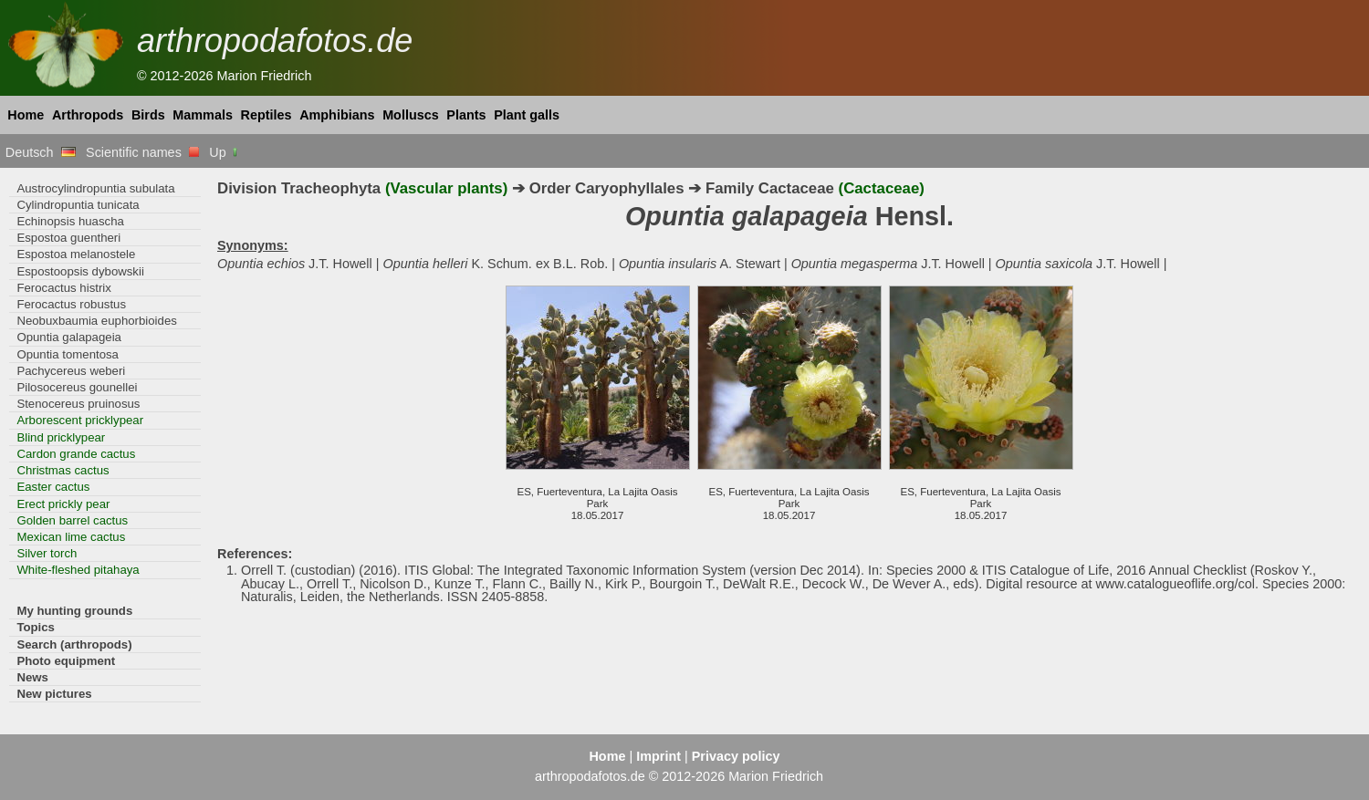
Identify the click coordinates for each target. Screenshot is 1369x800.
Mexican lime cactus (70, 537)
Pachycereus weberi (70, 371)
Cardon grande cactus (75, 454)
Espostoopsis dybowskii (79, 271)
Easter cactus (52, 487)
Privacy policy (736, 756)
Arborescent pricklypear (79, 420)
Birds (148, 115)
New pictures (53, 694)
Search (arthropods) (73, 644)
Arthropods (87, 115)
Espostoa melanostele (75, 254)
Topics (35, 627)
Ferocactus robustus (71, 304)
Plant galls (526, 115)
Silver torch (46, 553)
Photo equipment (65, 661)
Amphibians (336, 115)
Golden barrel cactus (72, 520)
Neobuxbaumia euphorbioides (96, 320)
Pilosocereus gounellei (76, 387)
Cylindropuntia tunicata (77, 205)
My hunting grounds (74, 611)
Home (25, 115)
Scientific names (142, 152)
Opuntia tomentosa (67, 354)
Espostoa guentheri (68, 237)
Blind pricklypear (60, 437)
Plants (466, 115)
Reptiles (266, 115)
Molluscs (410, 115)
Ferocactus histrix (63, 288)
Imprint (658, 756)
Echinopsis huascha (69, 221)
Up (224, 152)
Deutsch (40, 152)
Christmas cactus (62, 470)
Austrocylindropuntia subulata (95, 188)
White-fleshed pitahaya (77, 570)
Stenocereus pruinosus (78, 403)
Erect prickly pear (63, 504)
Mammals (202, 115)
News (32, 677)
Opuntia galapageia (68, 337)
